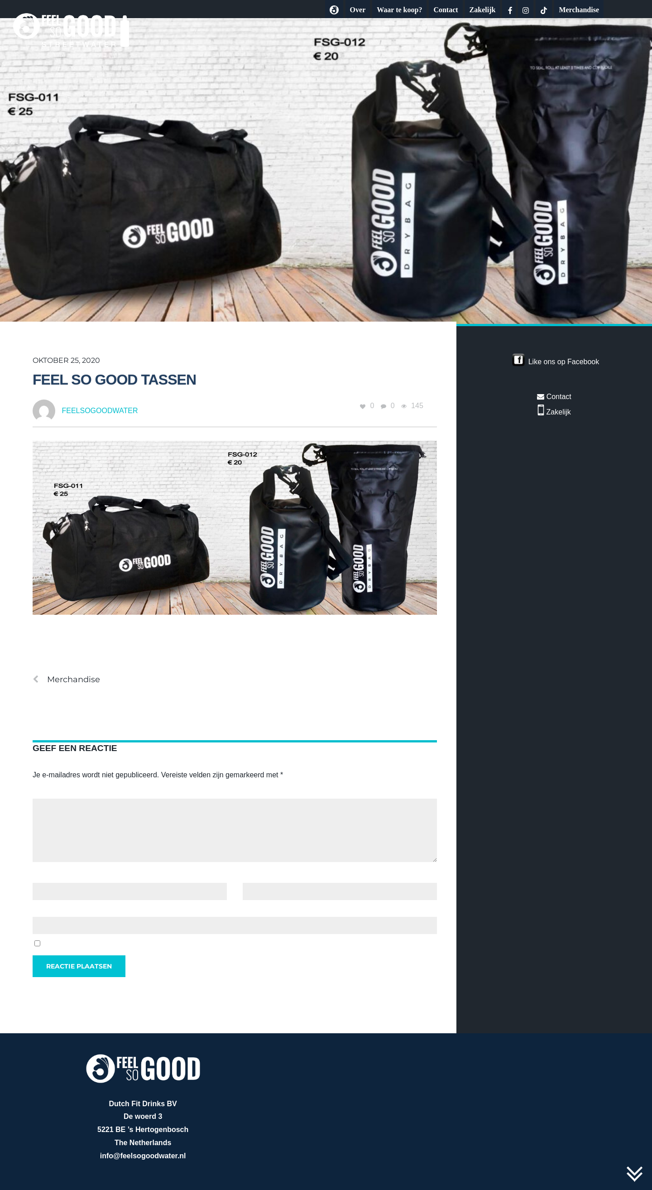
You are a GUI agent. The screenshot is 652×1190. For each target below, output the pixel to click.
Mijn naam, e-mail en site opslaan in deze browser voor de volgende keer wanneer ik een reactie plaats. (210, 944)
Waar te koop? (399, 10)
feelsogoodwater (100, 410)
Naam (45, 876)
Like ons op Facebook (563, 362)
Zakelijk (483, 10)
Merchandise (579, 10)
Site (39, 910)
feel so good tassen (114, 379)
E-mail (255, 876)
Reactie (47, 791)
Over (358, 10)
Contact (445, 10)
